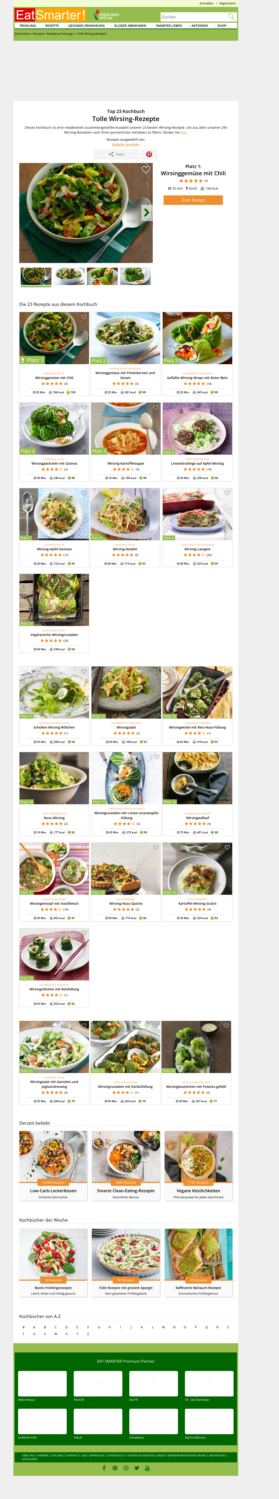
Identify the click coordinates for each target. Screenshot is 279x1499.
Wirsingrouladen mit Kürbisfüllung (125, 1086)
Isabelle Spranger (126, 144)
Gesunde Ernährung (86, 25)
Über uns (28, 1455)
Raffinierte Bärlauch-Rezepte (198, 1288)
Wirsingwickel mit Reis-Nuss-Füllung (197, 727)
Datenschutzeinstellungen (146, 1455)
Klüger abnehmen (130, 25)
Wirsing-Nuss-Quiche (126, 903)
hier (184, 132)
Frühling (28, 25)
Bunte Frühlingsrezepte (53, 1288)
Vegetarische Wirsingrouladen (54, 634)
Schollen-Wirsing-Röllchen (54, 727)
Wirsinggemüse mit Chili (54, 378)
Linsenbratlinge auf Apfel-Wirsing (197, 463)
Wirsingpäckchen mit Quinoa (54, 463)
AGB (83, 1455)
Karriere (43, 1455)
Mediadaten (217, 1455)
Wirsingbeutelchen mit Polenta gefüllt (196, 1086)
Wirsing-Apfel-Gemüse (54, 549)
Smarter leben (169, 25)
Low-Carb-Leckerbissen (53, 1190)
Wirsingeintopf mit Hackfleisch (54, 903)
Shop (221, 25)
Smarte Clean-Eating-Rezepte (126, 1190)
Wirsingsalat (126, 727)
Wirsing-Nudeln (125, 549)
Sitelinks (57, 1455)
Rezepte (52, 25)
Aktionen (199, 25)
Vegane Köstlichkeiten (198, 1190)
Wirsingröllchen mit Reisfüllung (54, 989)
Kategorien (29, 1459)
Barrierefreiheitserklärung (187, 1455)
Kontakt (72, 1455)
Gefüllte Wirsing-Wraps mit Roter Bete (197, 378)
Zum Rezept (193, 200)
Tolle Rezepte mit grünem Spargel (125, 1288)
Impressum (96, 1455)
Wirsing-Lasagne (197, 549)
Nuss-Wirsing (54, 818)
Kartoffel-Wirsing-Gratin (197, 903)
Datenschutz (115, 1455)
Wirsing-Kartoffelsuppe (126, 463)
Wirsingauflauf (197, 818)
